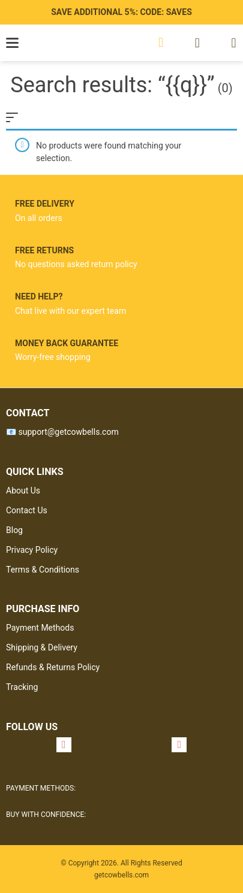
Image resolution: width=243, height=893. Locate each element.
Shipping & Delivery (41, 647)
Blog (14, 530)
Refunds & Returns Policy (53, 667)
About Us (23, 490)
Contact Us (26, 510)
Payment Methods (40, 627)
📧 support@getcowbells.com (62, 432)
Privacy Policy (32, 550)
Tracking (22, 687)
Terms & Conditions (42, 569)
